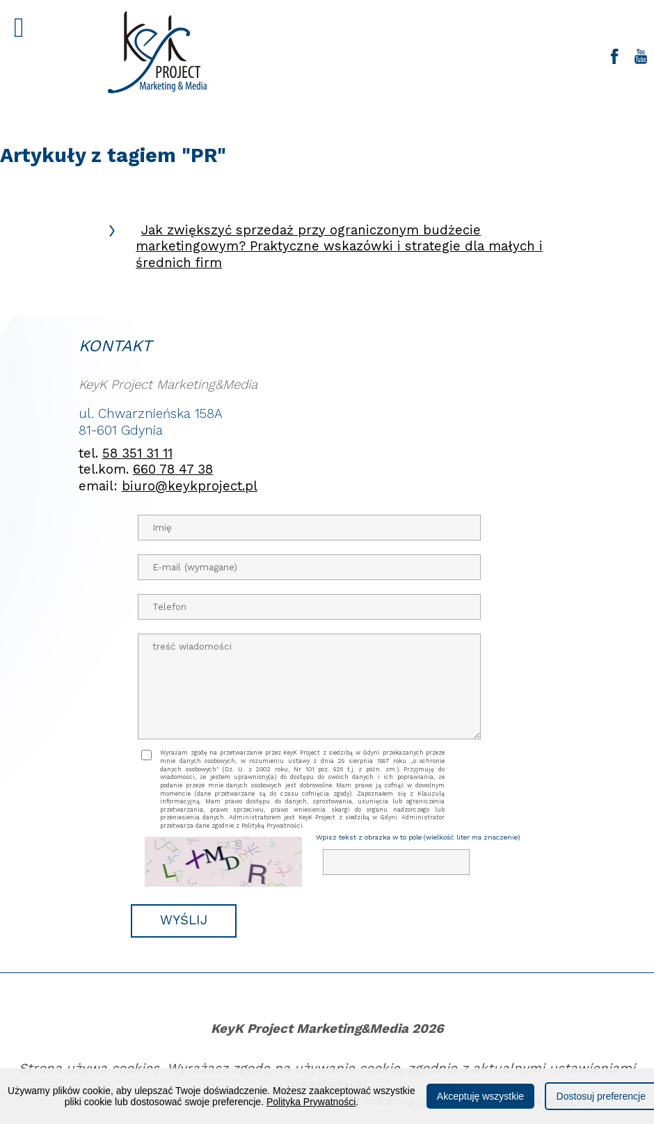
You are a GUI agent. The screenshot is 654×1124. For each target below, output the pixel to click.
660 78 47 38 (173, 469)
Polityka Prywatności (311, 1101)
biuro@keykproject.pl (189, 486)
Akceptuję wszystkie (480, 1096)
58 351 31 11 (137, 453)
